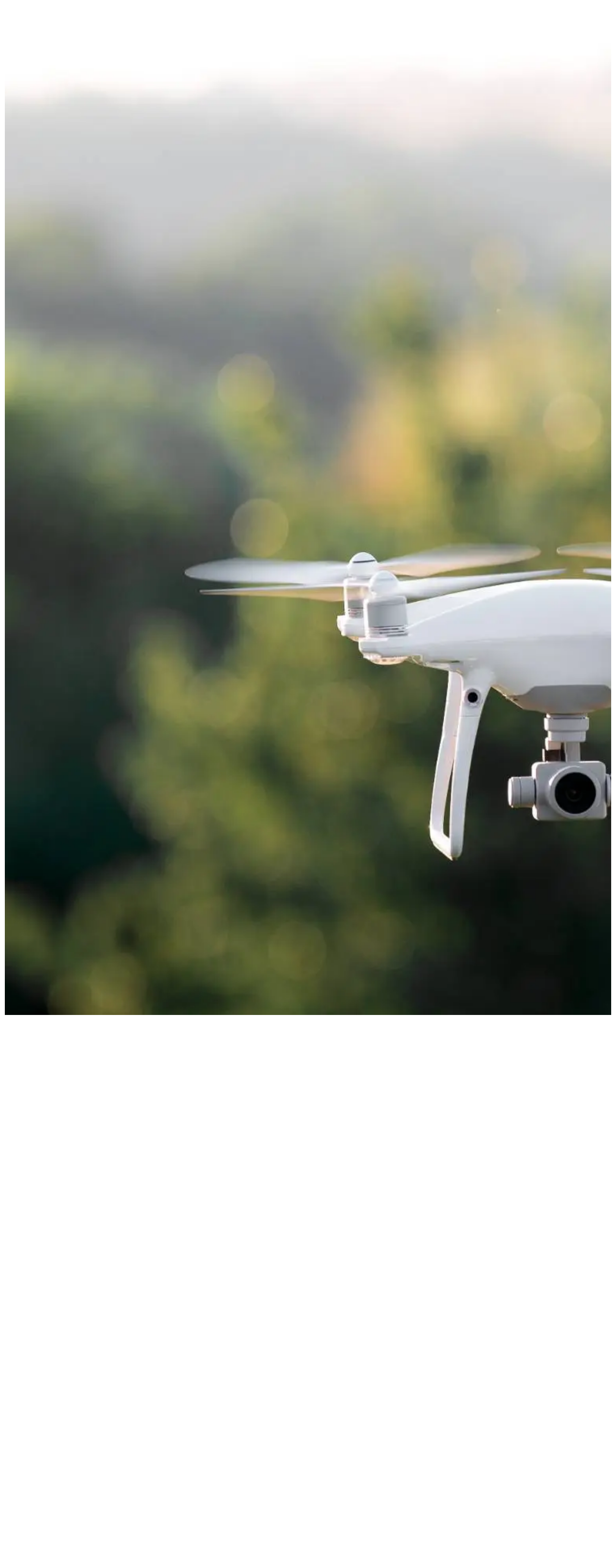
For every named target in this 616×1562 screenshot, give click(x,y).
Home (396, 28)
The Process (497, 28)
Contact (553, 28)
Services (441, 28)
